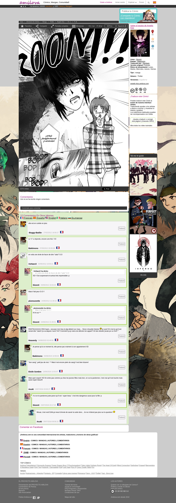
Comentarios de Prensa (27, 487)
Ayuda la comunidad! (72, 487)
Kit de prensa (23, 489)
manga (44, 22)
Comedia (58, 473)
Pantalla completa (61, 26)
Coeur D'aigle (82, 467)
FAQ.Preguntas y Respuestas (75, 489)
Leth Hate (66, 467)
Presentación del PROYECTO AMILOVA (33, 485)
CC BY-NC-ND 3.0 (120, 491)
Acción (22, 473)
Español (39, 218)
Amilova (23, 465)
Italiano (62, 218)
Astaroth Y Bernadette (50, 467)
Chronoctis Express (44, 465)
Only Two (37, 467)
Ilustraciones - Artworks (34, 473)
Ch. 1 (69, 22)
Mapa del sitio (70, 497)
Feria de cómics (117, 489)
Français (26, 218)
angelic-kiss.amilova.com (139, 84)
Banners (22, 490)
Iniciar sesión (120, 2)
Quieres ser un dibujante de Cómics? (124, 485)
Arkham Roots (96, 465)
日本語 (24, 453)
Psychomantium (74, 465)
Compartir (43, 26)
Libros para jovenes (70, 473)
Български (75, 218)
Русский (25, 457)
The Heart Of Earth (109, 465)
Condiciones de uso (72, 492)
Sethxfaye (134, 465)
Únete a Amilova (106, 2)
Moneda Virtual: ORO (73, 490)
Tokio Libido (85, 465)
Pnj (93, 467)
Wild (89, 467)
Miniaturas (80, 26)
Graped (142, 465)
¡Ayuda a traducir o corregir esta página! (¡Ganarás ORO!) (143, 120)
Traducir (122, 228)
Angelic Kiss (60, 22)
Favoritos (28, 26)
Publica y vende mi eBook (120, 487)
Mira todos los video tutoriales (141, 126)
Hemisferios (31, 465)
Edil (60, 467)
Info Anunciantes (25, 492)
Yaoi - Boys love (107, 473)
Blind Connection (123, 465)
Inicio (21, 22)
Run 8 (73, 467)
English (50, 218)
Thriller (52, 22)
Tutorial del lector (71, 485)
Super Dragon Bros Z (60, 465)
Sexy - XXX (90, 473)
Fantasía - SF (49, 473)
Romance (81, 473)
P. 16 (75, 22)
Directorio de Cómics (32, 22)
